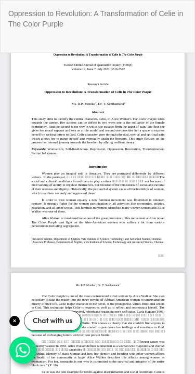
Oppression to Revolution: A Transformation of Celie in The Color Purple (95, 18)
